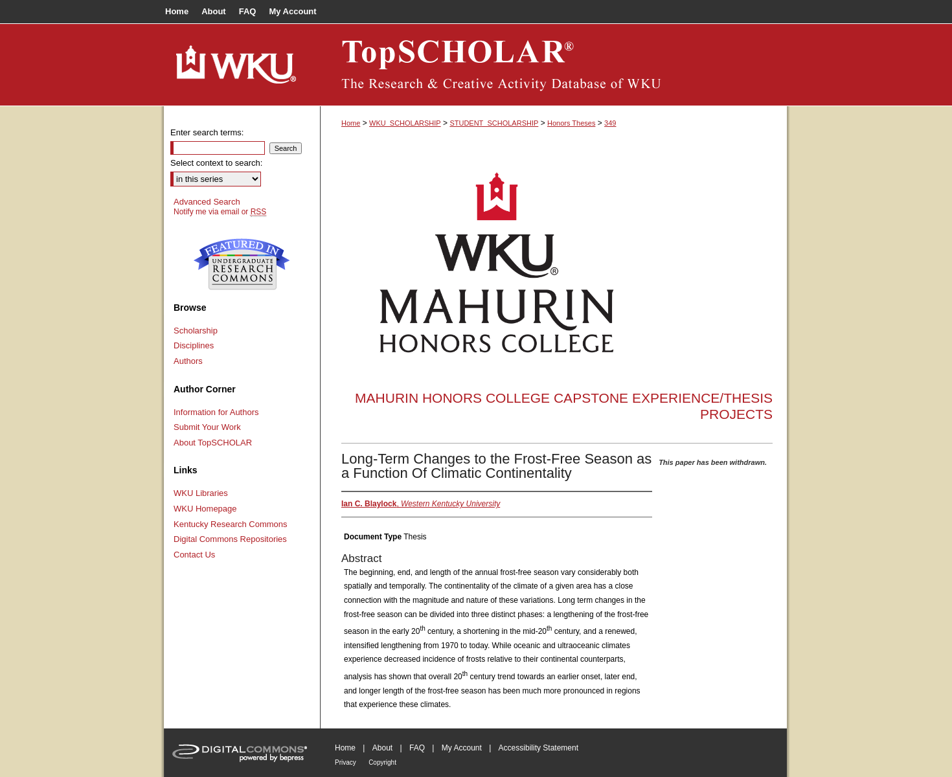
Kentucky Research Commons (231, 524)
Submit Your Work (207, 427)
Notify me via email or (220, 211)
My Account (462, 747)
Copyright (382, 762)
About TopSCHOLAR (213, 442)
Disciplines (194, 345)
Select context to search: (216, 163)
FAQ (417, 747)
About (382, 747)
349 (610, 123)
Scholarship (196, 330)
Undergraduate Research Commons (241, 264)
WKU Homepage (205, 508)
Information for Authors (216, 412)
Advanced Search (207, 202)
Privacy (345, 762)
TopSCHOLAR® (553, 65)
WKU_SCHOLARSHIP (405, 123)
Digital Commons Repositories (230, 539)
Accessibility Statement (538, 747)
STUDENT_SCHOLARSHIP (493, 123)
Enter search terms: (207, 132)
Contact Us (194, 554)
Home (350, 123)
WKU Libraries (201, 493)
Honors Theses (571, 123)
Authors (188, 361)
